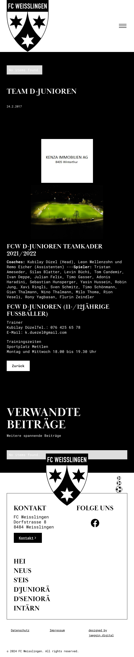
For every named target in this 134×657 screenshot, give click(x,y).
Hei (20, 561)
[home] (28, 26)
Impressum (57, 630)
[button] (121, 26)
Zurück (18, 366)
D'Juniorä (32, 589)
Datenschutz (20, 630)
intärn (27, 608)
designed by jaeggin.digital (101, 632)
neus (22, 571)
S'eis (21, 580)
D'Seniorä (32, 599)
